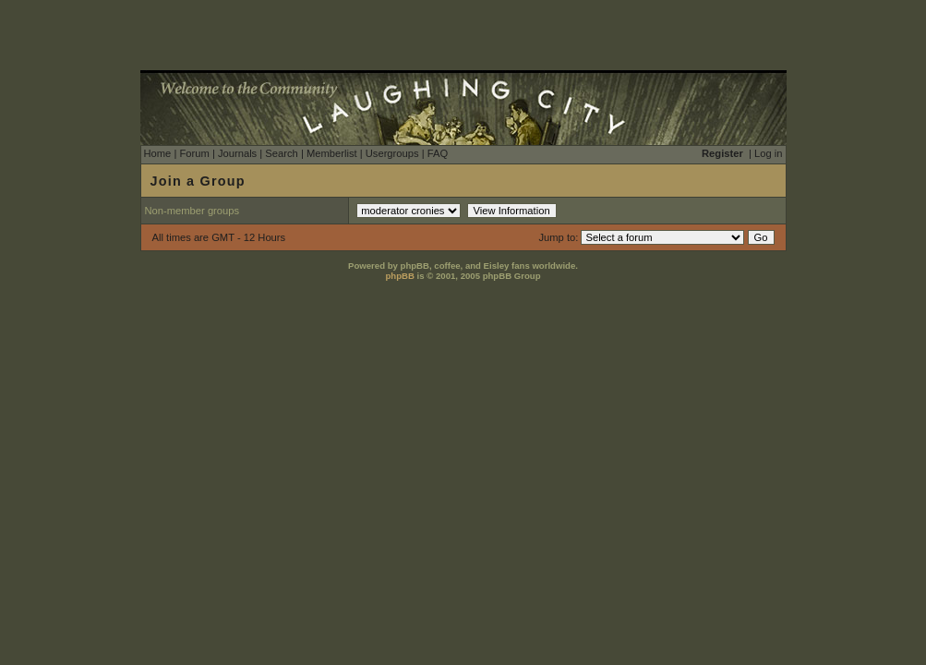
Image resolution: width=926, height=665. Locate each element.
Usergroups (392, 153)
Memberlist (332, 153)
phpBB (399, 276)
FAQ (437, 153)
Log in (768, 153)
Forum (194, 153)
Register (722, 153)
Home (158, 153)
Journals (237, 153)
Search (281, 153)
